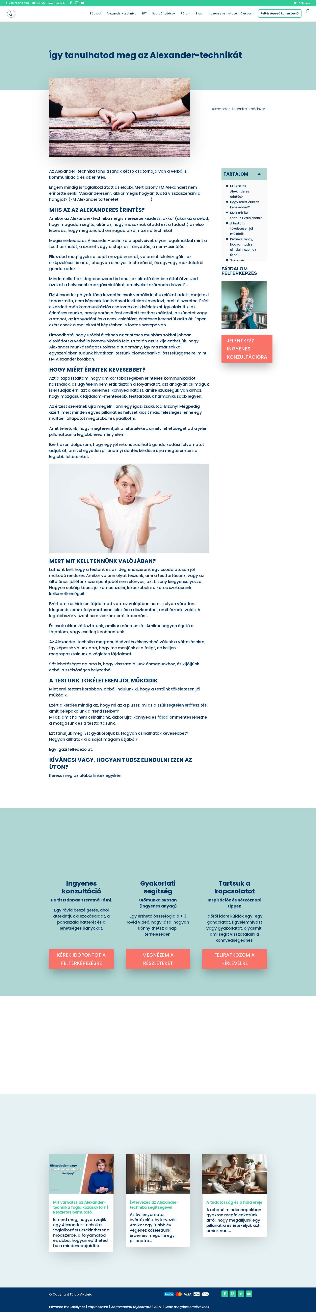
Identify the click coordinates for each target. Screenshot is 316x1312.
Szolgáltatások (163, 13)
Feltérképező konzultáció (280, 13)
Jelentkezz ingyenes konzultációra (247, 349)
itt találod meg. (135, 199)
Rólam (185, 13)
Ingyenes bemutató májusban (230, 13)
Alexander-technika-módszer (238, 108)
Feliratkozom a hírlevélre (234, 959)
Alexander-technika (121, 13)
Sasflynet (78, 1307)
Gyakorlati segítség (158, 887)
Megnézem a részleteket (158, 959)
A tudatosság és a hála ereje (234, 1202)
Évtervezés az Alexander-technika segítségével (154, 1205)
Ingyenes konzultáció (81, 887)
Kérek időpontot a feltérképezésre (81, 959)
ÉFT (144, 13)
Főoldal (95, 13)
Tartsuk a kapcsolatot (234, 887)
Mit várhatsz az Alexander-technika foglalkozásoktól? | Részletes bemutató (80, 1207)
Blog (199, 13)
